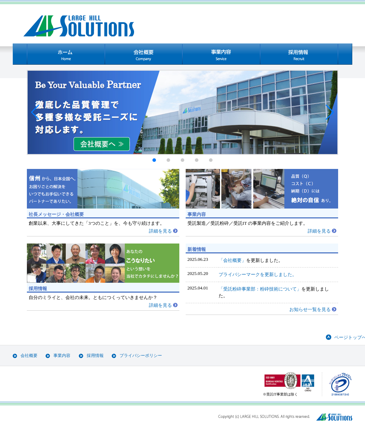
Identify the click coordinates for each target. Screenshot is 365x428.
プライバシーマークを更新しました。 (258, 274)
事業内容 (61, 355)
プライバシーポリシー (141, 355)
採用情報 (95, 355)
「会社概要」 (232, 260)
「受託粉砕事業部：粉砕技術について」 (260, 289)
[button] (35, 112)
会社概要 (29, 355)
